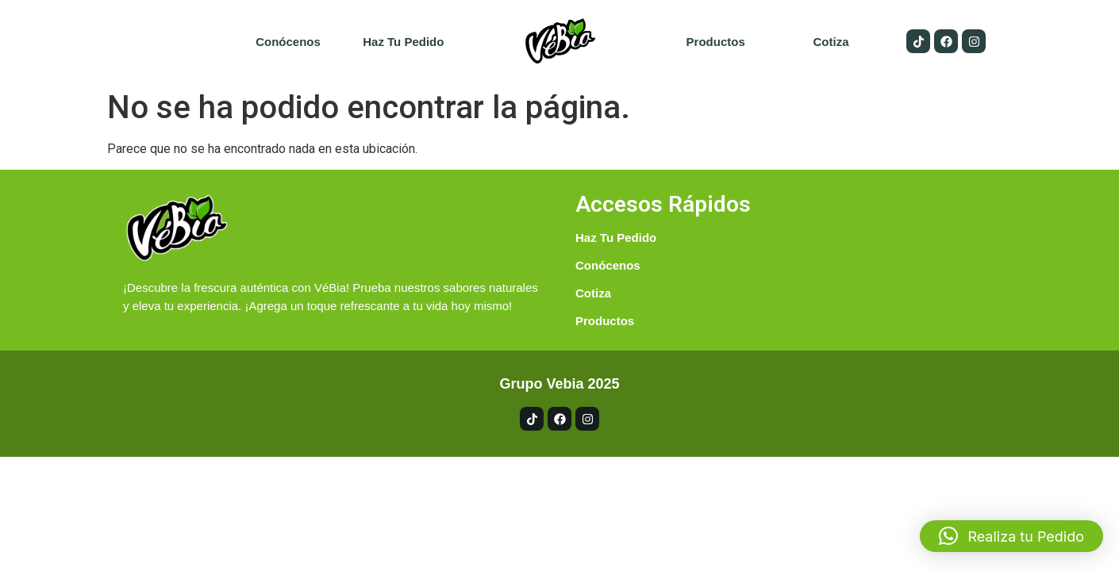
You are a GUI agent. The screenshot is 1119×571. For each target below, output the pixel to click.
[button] (1011, 536)
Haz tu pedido (403, 41)
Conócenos (288, 41)
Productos (715, 41)
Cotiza (830, 41)
